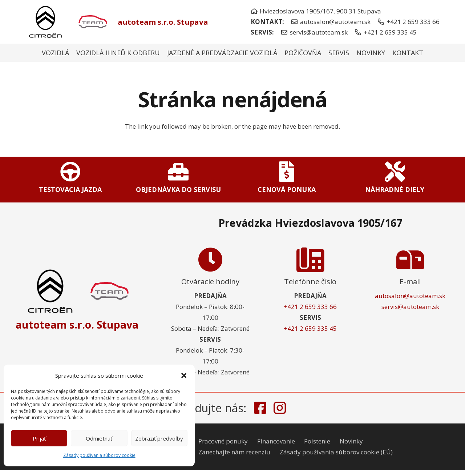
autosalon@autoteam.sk (410, 296)
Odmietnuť (99, 438)
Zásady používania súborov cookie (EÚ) (336, 452)
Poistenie (317, 441)
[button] (183, 375)
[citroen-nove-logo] (45, 22)
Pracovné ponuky (223, 441)
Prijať (39, 438)
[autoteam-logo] (91, 22)
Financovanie (276, 441)
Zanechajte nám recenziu (234, 452)
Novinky (351, 441)
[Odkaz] (70, 179)
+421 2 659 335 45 (310, 328)
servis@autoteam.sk (410, 306)
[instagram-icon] (280, 408)
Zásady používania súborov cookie (99, 455)
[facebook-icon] (260, 408)
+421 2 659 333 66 (310, 306)
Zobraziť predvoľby (159, 438)
